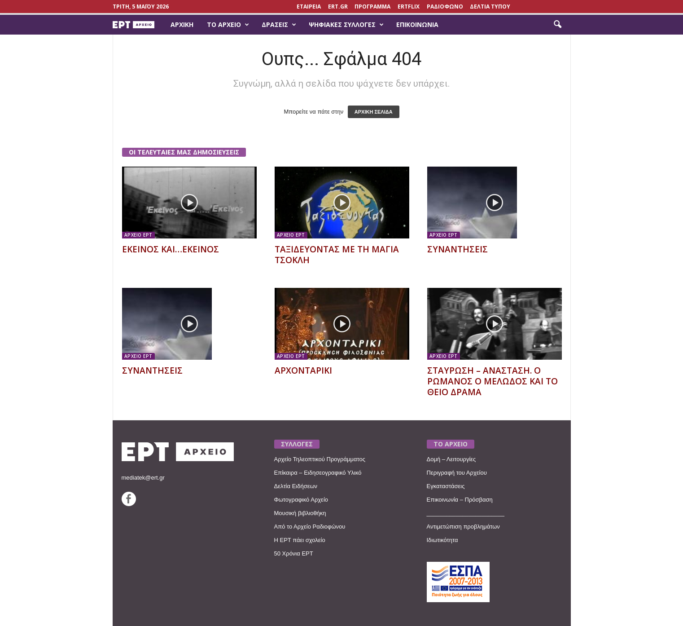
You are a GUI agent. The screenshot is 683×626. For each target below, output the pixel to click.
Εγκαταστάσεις (446, 486)
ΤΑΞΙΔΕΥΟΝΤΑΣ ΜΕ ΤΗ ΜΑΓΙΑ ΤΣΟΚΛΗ (337, 254)
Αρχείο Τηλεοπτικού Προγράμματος (319, 459)
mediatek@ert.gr (143, 477)
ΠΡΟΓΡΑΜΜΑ (372, 6)
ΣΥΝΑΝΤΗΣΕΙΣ (457, 249)
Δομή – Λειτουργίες (451, 459)
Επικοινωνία (417, 24)
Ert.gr (338, 6)
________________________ (466, 513)
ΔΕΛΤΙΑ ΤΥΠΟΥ (490, 6)
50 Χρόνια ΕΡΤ (293, 553)
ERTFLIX (409, 6)
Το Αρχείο (228, 25)
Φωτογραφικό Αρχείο (301, 499)
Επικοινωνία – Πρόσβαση (460, 499)
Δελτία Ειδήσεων (296, 486)
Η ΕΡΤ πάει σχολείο (299, 540)
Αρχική (182, 24)
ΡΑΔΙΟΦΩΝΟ (445, 6)
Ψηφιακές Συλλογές (346, 25)
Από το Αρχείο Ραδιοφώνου (310, 526)
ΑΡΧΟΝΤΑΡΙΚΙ (303, 370)
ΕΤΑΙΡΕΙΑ (309, 6)
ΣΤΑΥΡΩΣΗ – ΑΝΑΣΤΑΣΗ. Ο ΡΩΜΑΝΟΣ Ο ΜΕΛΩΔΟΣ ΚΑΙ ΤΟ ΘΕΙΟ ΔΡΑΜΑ (492, 381)
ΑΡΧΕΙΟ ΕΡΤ (138, 235)
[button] (557, 25)
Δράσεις (279, 25)
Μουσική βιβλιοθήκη (300, 513)
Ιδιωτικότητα (442, 540)
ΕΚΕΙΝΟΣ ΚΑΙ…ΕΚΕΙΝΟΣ (170, 249)
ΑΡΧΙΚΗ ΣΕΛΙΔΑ (374, 112)
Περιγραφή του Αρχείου (457, 472)
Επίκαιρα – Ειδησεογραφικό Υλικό (318, 472)
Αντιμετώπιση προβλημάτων (463, 526)
